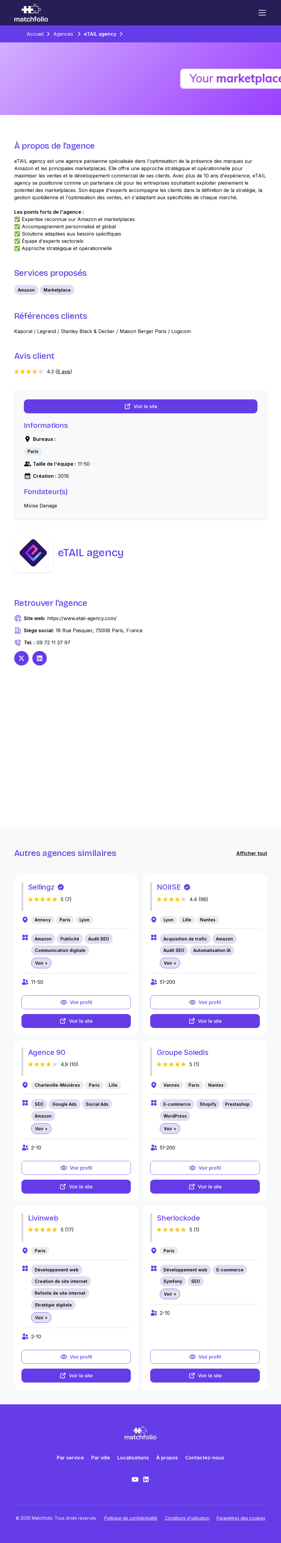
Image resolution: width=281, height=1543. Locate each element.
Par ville (100, 1458)
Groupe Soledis (182, 1052)
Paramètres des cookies (241, 1518)
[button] (261, 12)
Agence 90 (46, 1052)
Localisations (133, 1458)
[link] (33, 451)
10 (73, 1064)
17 (69, 1230)
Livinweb (43, 1218)
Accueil (35, 34)
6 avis (63, 371)
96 (203, 899)
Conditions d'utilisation (187, 1518)
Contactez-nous (204, 1458)
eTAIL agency (100, 34)
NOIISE (169, 887)
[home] (31, 12)
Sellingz (41, 887)
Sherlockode (178, 1218)
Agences (63, 34)
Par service (70, 1458)
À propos (167, 1458)
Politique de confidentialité (130, 1518)
